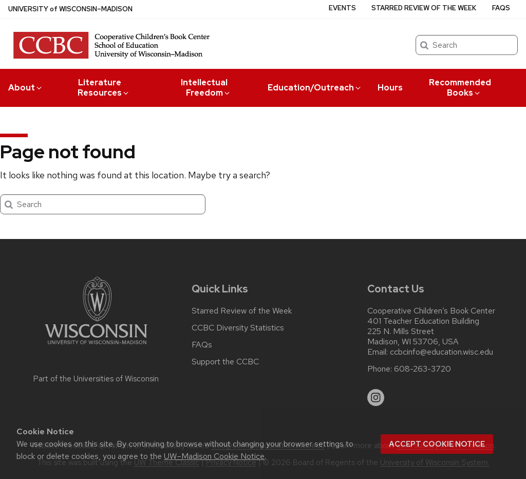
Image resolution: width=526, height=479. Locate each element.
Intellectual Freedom (206, 87)
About (25, 87)
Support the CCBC (225, 362)
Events (342, 8)
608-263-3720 (422, 369)
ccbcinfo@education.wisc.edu (441, 352)
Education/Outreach (315, 87)
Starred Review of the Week (423, 8)
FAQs (501, 8)
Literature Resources (104, 87)
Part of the (96, 379)
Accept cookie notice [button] (437, 444)
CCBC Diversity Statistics (238, 328)
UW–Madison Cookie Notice (214, 456)
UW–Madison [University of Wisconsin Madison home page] (70, 9)
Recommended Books (460, 87)
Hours (390, 87)
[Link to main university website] (96, 346)
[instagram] (376, 398)
